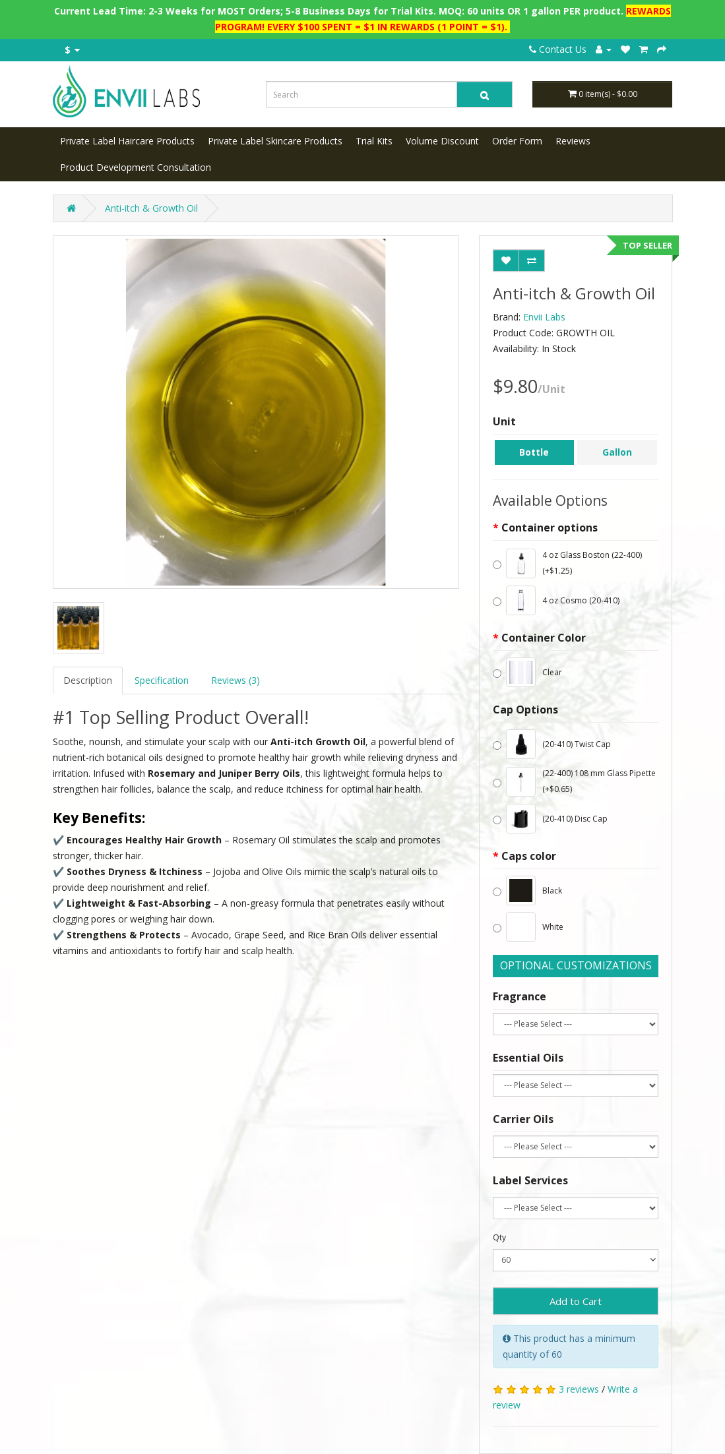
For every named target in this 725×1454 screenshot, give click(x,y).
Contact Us (557, 49)
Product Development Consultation (135, 167)
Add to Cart (576, 1301)
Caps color (528, 856)
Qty (499, 1237)
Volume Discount (442, 141)
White (528, 927)
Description (87, 680)
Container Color (543, 637)
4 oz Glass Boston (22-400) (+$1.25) (567, 563)
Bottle (534, 452)
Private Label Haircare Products (127, 141)
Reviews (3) (235, 680)
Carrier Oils (523, 1119)
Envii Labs (544, 317)
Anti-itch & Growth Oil (151, 208)
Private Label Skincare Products (275, 141)
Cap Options (525, 709)
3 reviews (579, 1389)
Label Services (530, 1180)
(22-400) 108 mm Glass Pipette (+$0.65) (574, 782)
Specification (162, 680)
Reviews (572, 141)
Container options (549, 527)
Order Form (517, 141)
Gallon (617, 452)
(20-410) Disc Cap (550, 818)
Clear (527, 672)
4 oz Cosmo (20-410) (556, 600)
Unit (504, 421)
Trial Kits (374, 141)
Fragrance (519, 996)
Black (527, 890)
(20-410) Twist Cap (552, 744)
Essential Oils (528, 1057)
